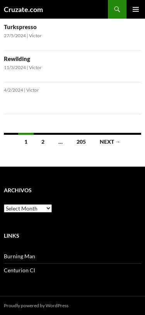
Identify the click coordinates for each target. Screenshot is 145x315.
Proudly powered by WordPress (36, 305)
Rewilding (17, 58)
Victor (35, 35)
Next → (110, 141)
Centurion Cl (19, 270)
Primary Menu (135, 9)
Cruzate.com (23, 9)
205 (81, 141)
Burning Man (19, 256)
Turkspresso (20, 26)
